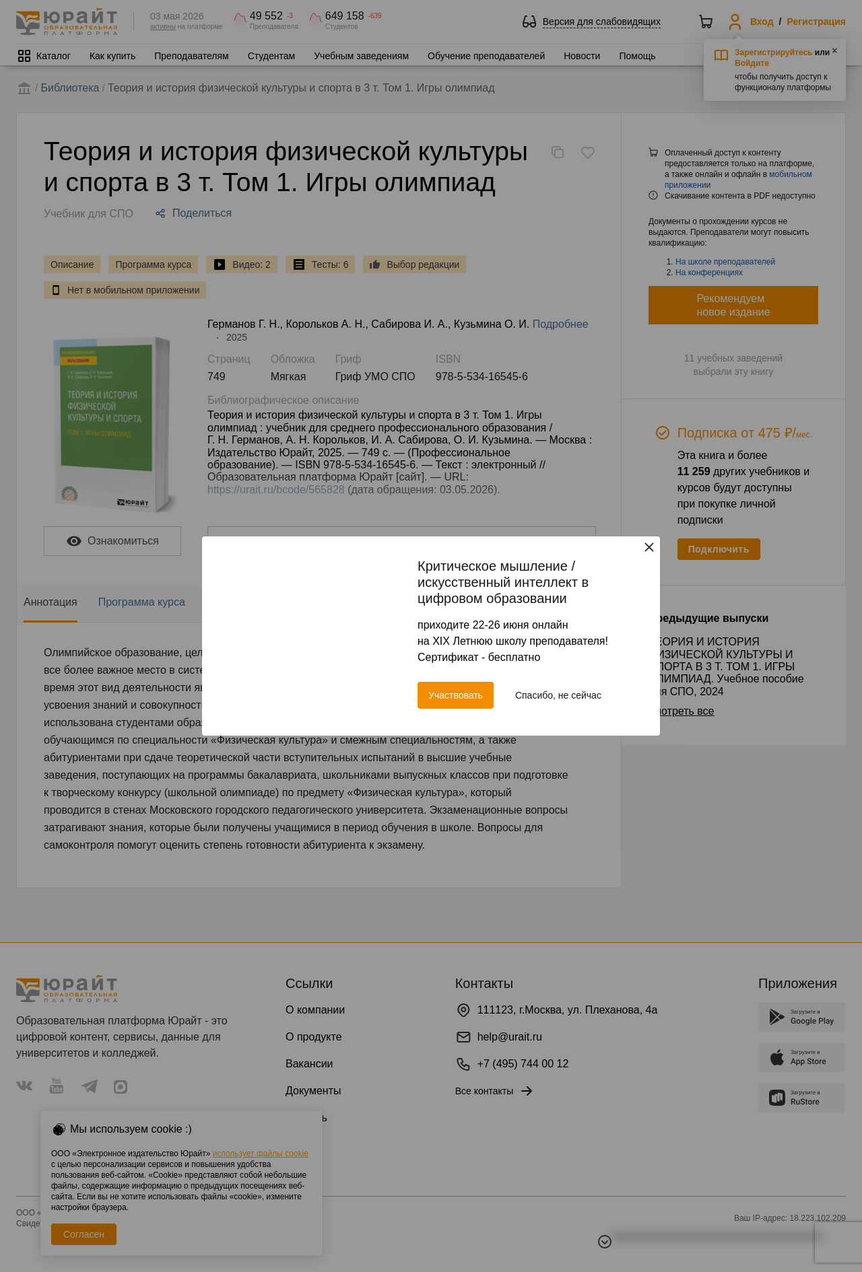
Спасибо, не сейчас (558, 695)
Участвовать (455, 695)
